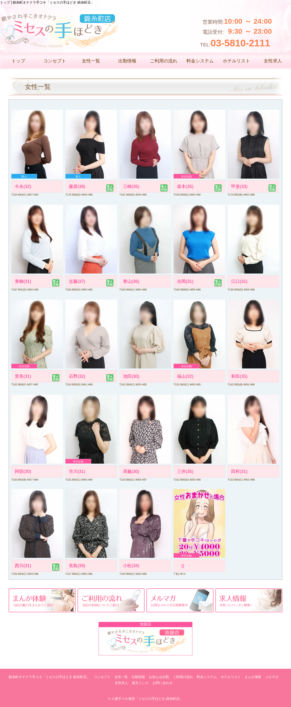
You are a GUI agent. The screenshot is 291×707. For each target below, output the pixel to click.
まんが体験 (253, 677)
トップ (18, 60)
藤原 (77, 186)
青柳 (23, 281)
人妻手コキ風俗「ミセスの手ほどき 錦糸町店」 (147, 699)
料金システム (200, 60)
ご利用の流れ (163, 60)
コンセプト (54, 60)
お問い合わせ (162, 683)
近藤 (77, 281)
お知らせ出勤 (159, 677)
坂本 (185, 186)
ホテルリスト (236, 60)
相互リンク (140, 683)
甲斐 (239, 186)
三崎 (131, 186)
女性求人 (273, 60)
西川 (23, 565)
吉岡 (185, 281)
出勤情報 (127, 60)
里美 (23, 376)
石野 (77, 376)
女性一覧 (91, 60)
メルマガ (272, 677)
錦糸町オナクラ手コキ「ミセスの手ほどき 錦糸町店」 (49, 677)
